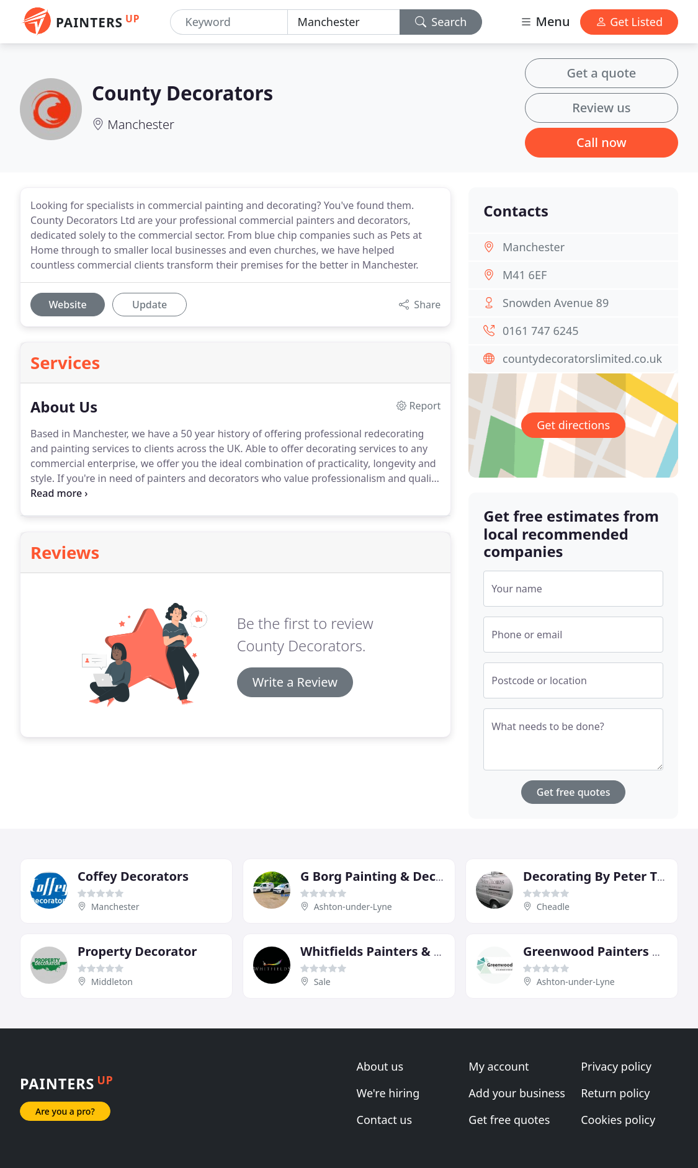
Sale (322, 981)
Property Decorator (137, 951)
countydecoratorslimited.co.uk (582, 358)
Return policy (615, 1093)
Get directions (573, 424)
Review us (601, 107)
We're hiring (388, 1093)
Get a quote (601, 73)
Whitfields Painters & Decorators (401, 951)
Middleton (112, 981)
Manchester (140, 124)
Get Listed (629, 21)
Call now (601, 142)
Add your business (516, 1093)
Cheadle (553, 906)
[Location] (343, 22)
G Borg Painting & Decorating (390, 876)
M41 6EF (525, 274)
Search (441, 21)
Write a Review (295, 682)
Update (149, 304)
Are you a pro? (65, 1111)
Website (67, 304)
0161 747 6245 (541, 330)
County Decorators (182, 93)
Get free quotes (574, 792)
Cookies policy (618, 1119)
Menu (545, 21)
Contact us (385, 1119)
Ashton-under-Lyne (353, 906)
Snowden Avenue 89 (556, 302)
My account (498, 1066)
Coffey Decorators (133, 876)
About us (380, 1066)
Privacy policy (616, 1066)
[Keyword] (229, 22)
